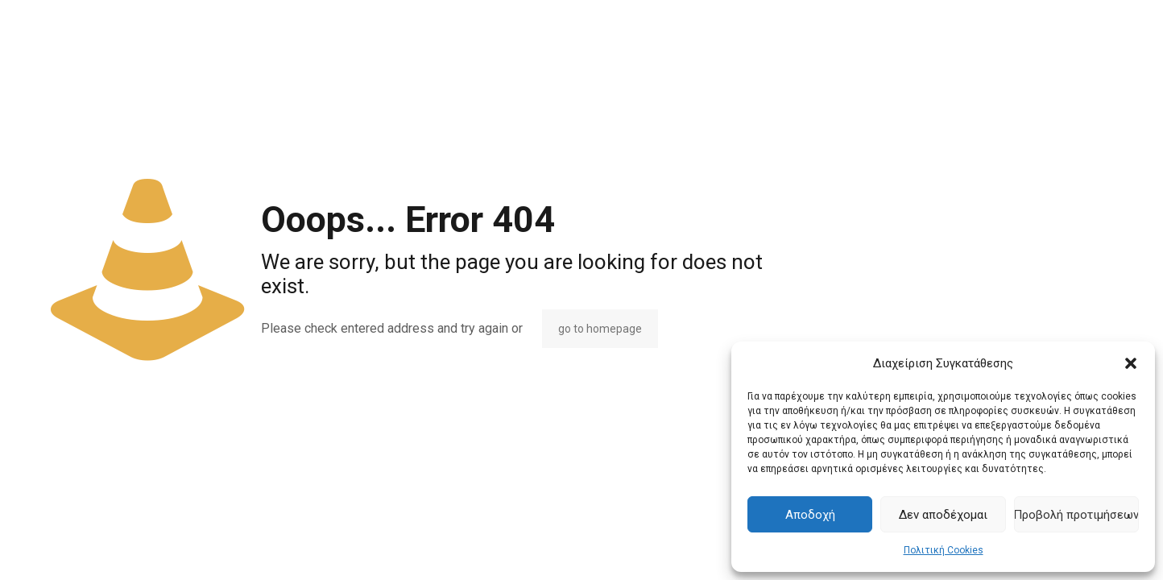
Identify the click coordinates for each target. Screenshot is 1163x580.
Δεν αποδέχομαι (943, 515)
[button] (1131, 363)
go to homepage (600, 328)
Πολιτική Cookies (943, 550)
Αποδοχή (810, 515)
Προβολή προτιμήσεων (1076, 515)
